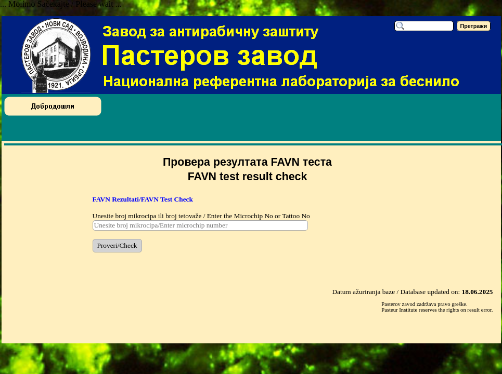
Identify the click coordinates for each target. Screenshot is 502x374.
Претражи (473, 26)
